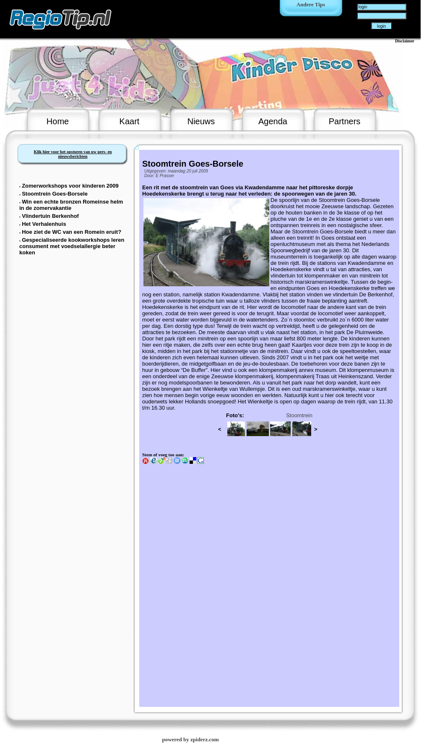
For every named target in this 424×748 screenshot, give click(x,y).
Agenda (272, 121)
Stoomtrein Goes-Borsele (55, 194)
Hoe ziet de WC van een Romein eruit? (71, 232)
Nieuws (201, 121)
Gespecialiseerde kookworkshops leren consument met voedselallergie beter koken (71, 246)
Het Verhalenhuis (44, 224)
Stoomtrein (299, 415)
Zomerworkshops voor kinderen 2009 (70, 186)
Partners (345, 121)
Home (58, 121)
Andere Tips (311, 4)
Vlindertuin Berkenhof (50, 216)
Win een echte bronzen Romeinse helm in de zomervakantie (71, 205)
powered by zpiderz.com (190, 739)
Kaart (130, 121)
